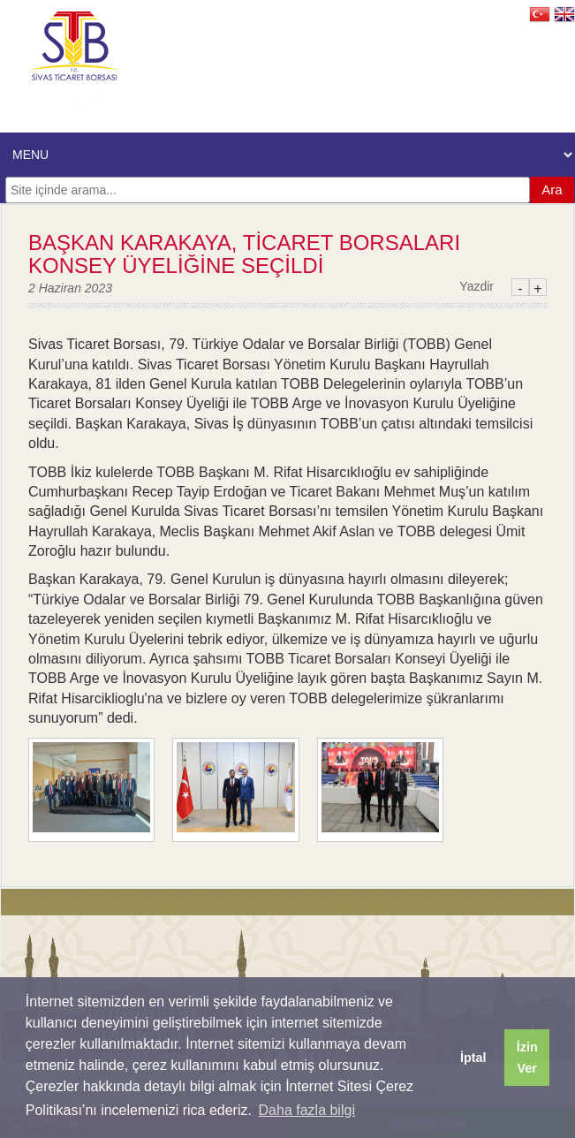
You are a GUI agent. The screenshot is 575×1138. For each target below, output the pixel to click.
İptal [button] (473, 1058)
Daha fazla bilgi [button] (307, 1110)
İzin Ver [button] (527, 1057)
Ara (551, 189)
